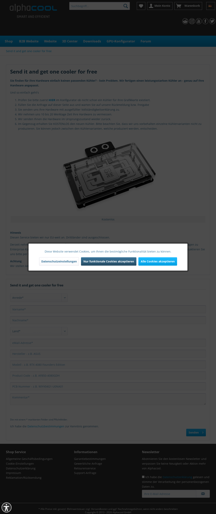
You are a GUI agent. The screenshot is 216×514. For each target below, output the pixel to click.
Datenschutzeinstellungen (59, 261)
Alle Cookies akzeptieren (158, 261)
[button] (6, 507)
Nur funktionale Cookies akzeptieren (108, 261)
